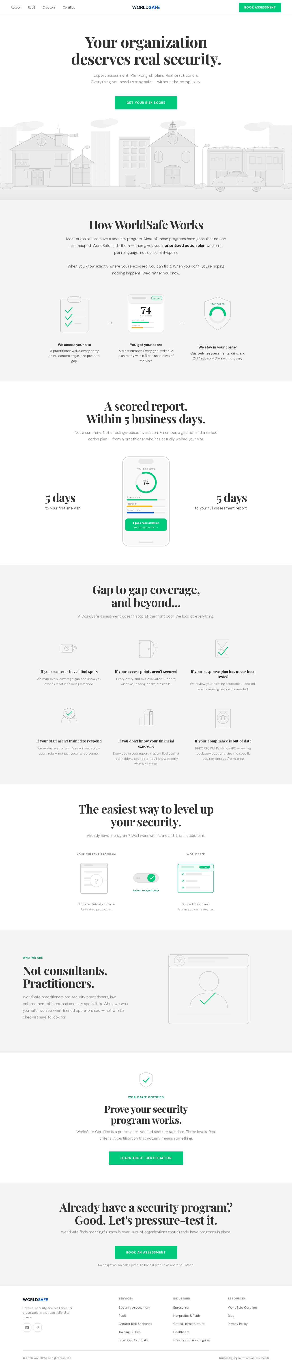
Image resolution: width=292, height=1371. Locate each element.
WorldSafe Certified (242, 1308)
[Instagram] (38, 1327)
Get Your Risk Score (146, 103)
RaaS (31, 7)
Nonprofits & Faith (186, 1316)
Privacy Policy (238, 1324)
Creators (49, 7)
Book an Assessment (146, 1252)
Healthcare (181, 1332)
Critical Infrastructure (189, 1324)
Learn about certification (146, 1158)
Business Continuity (133, 1340)
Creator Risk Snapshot (135, 1324)
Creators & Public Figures (191, 1340)
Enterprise (181, 1308)
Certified (69, 7)
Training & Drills (130, 1332)
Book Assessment (260, 7)
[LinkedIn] (27, 1327)
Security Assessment (134, 1308)
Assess (16, 7)
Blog (231, 1316)
